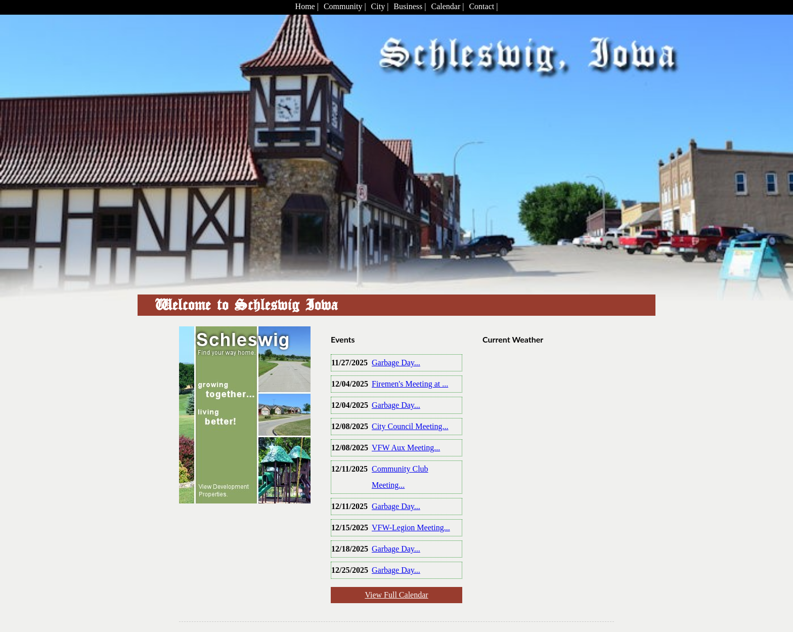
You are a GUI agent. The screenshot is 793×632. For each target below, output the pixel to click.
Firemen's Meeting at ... (410, 384)
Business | (409, 6)
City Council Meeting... (410, 426)
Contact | (483, 6)
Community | (345, 6)
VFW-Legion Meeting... (411, 527)
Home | (307, 6)
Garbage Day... (396, 362)
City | (380, 6)
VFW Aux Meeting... (406, 447)
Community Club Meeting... (400, 477)
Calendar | (447, 6)
